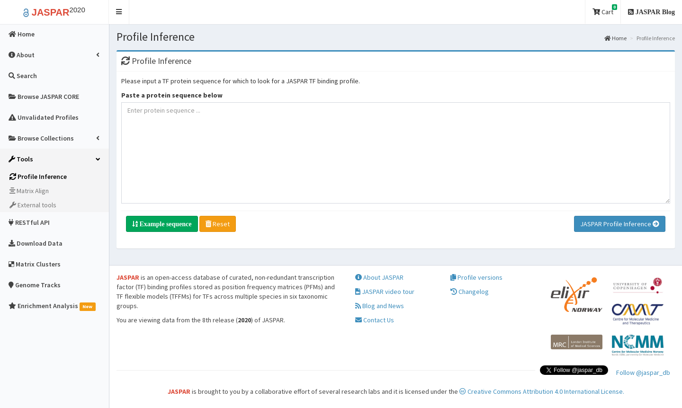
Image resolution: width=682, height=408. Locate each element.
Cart (604, 10)
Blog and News (379, 306)
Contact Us (374, 320)
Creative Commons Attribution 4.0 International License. (541, 391)
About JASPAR (379, 277)
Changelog (469, 291)
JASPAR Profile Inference (619, 224)
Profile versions (476, 277)
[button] (119, 12)
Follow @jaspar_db (643, 372)
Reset (218, 224)
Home (615, 38)
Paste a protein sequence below (172, 95)
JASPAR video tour (384, 291)
